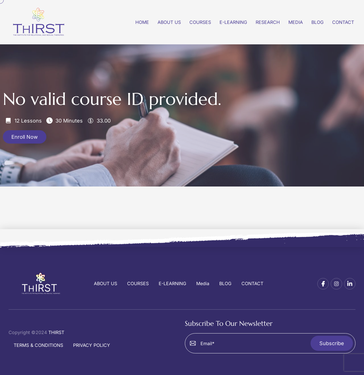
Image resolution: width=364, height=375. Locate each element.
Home (142, 22)
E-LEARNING (172, 284)
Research (268, 22)
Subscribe (331, 343)
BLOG (225, 284)
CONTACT (252, 284)
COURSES (138, 284)
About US (169, 22)
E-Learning (233, 22)
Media (295, 22)
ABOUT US (105, 284)
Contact (343, 22)
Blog (317, 22)
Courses (200, 22)
